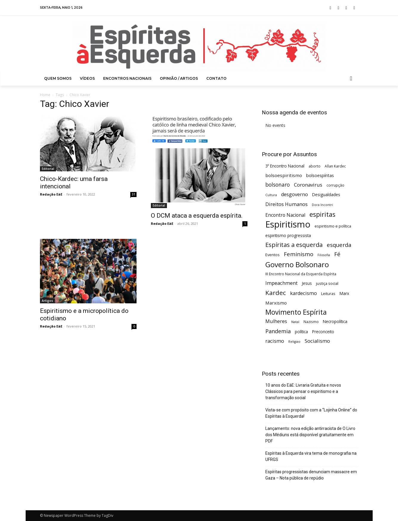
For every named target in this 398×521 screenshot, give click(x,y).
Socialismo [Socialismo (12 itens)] (317, 341)
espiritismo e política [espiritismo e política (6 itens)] (333, 226)
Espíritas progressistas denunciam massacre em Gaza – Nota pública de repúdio (311, 474)
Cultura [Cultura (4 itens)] (271, 195)
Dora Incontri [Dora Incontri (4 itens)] (322, 205)
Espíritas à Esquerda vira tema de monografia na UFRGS (311, 456)
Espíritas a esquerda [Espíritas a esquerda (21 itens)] (294, 245)
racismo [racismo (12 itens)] (274, 341)
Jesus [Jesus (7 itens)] (307, 283)
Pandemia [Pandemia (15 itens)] (278, 331)
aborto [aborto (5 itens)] (314, 166)
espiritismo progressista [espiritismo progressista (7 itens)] (288, 235)
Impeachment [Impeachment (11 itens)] (281, 283)
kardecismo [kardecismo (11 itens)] (303, 293)
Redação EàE (51, 194)
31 (133, 194)
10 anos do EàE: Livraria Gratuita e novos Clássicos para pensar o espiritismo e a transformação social (303, 391)
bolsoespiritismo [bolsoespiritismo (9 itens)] (283, 175)
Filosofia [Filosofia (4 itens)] (324, 255)
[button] (351, 78)
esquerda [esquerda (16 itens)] (339, 245)
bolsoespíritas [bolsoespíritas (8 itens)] (320, 175)
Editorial (48, 169)
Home (45, 94)
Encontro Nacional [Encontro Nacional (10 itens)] (285, 215)
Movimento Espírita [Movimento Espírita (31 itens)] (296, 312)
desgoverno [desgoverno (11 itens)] (294, 194)
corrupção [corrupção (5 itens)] (335, 185)
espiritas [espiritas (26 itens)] (322, 214)
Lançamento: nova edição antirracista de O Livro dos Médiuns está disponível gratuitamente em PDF (310, 434)
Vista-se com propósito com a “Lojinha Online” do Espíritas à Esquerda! (311, 413)
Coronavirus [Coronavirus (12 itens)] (308, 185)
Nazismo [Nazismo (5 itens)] (311, 321)
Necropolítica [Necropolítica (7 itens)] (335, 321)
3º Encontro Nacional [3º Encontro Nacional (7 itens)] (284, 166)
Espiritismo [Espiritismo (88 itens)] (287, 224)
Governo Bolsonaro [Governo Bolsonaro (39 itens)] (297, 264)
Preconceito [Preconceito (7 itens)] (323, 331)
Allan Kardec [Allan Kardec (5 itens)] (335, 166)
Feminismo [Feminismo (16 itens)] (298, 254)
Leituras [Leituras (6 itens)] (328, 293)
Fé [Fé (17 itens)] (337, 254)
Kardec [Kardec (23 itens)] (275, 293)
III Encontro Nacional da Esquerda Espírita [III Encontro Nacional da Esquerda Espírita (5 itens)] (300, 273)
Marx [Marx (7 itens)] (344, 293)
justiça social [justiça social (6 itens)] (327, 283)
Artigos (47, 301)
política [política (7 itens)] (301, 331)
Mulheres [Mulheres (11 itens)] (276, 321)
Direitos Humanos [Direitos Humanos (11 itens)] (286, 204)
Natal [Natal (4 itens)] (295, 322)
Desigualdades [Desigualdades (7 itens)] (326, 194)
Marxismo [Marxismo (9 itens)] (276, 303)
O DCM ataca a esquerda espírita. (197, 215)
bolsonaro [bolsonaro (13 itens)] (277, 185)
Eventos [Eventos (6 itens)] (272, 254)
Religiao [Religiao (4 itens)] (294, 341)
